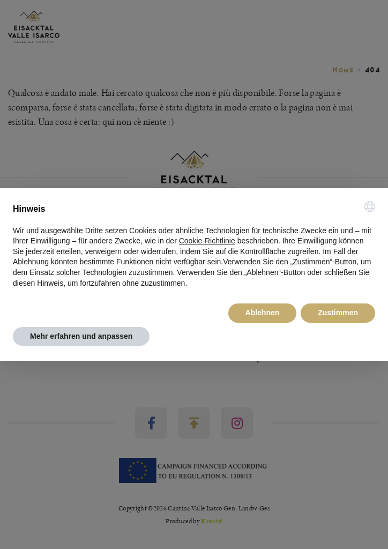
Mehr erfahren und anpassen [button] (81, 336)
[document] (194, 245)
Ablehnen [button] (262, 312)
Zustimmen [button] (338, 312)
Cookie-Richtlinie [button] (207, 240)
